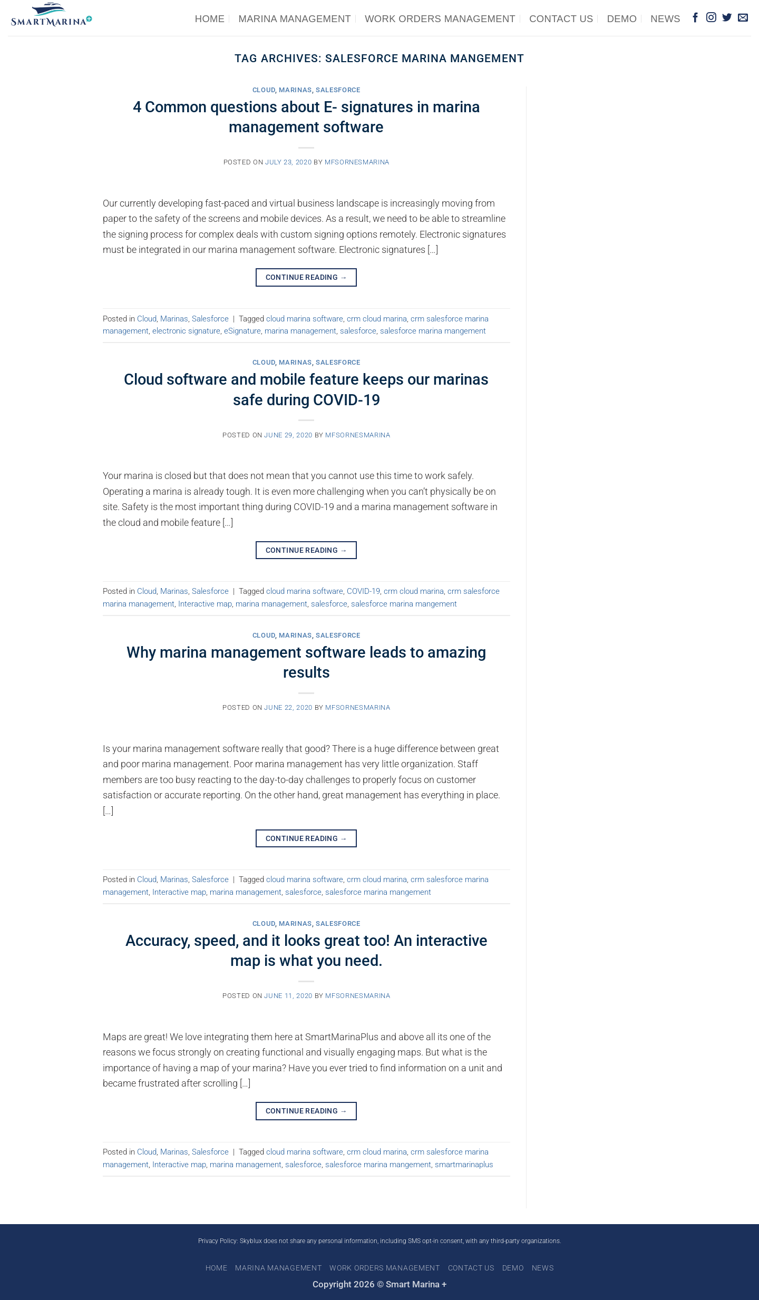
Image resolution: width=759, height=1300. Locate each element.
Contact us (561, 18)
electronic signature (186, 331)
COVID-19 (363, 591)
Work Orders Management (440, 18)
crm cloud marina (377, 319)
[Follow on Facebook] (695, 18)
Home (210, 18)
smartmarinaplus (464, 1164)
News (665, 18)
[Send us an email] (743, 18)
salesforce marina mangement (433, 331)
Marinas (295, 90)
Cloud (263, 90)
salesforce (358, 331)
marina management (300, 331)
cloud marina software (304, 319)
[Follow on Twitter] (727, 18)
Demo (622, 18)
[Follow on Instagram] (711, 18)
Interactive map (205, 604)
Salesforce (338, 90)
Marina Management (294, 18)
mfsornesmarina (357, 162)
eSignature (242, 331)
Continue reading (306, 277)
